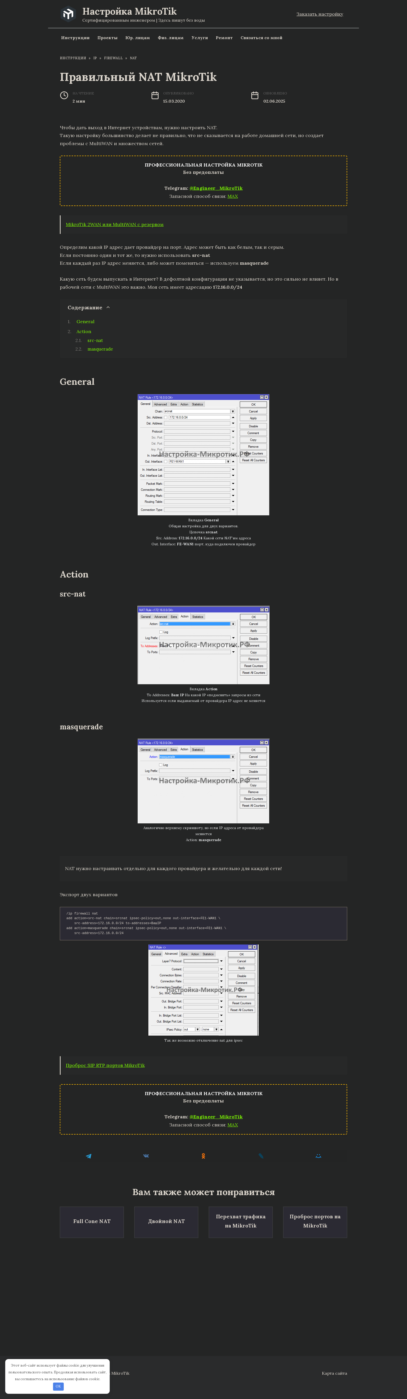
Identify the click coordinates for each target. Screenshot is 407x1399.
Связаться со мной (261, 37)
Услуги (199, 37)
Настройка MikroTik (129, 11)
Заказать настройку (319, 14)
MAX (233, 196)
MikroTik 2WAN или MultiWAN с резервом (115, 224)
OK (58, 1386)
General (86, 321)
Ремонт (224, 37)
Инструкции (75, 37)
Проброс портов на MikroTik (315, 1219)
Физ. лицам (171, 37)
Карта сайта (334, 1373)
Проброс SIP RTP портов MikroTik (105, 1065)
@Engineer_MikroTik (216, 188)
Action (84, 331)
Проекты (107, 37)
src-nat (95, 340)
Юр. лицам (137, 37)
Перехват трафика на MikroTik (241, 1219)
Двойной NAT (166, 1219)
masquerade (100, 349)
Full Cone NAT (92, 1219)
